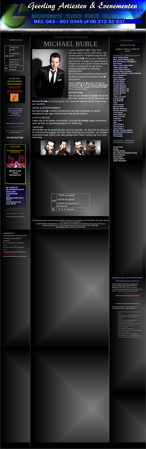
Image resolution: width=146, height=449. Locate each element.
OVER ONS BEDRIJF (33, 31)
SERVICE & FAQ (55, 31)
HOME (11, 31)
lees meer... (139, 294)
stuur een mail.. (8, 254)
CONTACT (78, 31)
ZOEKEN (123, 31)
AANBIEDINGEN (100, 31)
